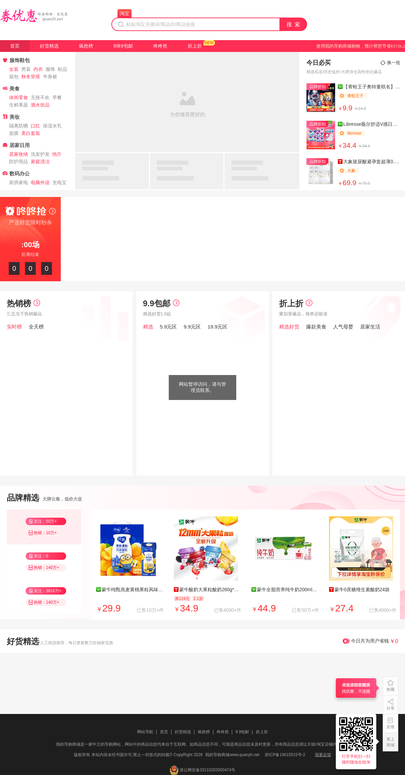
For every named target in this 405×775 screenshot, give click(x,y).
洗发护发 (40, 154)
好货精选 (49, 46)
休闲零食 (18, 97)
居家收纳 (18, 154)
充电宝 (59, 182)
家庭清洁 (40, 161)
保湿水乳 (52, 125)
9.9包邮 (161, 303)
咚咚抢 (160, 46)
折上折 (195, 46)
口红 (35, 125)
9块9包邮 (123, 46)
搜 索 (294, 24)
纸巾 (57, 154)
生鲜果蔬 (18, 105)
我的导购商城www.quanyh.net (232, 754)
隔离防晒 (18, 125)
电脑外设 (40, 182)
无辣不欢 (40, 97)
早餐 (57, 97)
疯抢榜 (86, 46)
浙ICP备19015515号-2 (285, 754)
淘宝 (124, 13)
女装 (14, 69)
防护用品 (18, 161)
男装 (26, 69)
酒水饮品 (40, 105)
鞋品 (62, 69)
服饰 (50, 69)
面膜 (14, 133)
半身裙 (50, 76)
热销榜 (23, 303)
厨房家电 (18, 182)
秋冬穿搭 (30, 76)
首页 (15, 46)
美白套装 (30, 133)
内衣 (38, 69)
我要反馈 (323, 754)
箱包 (14, 76)
